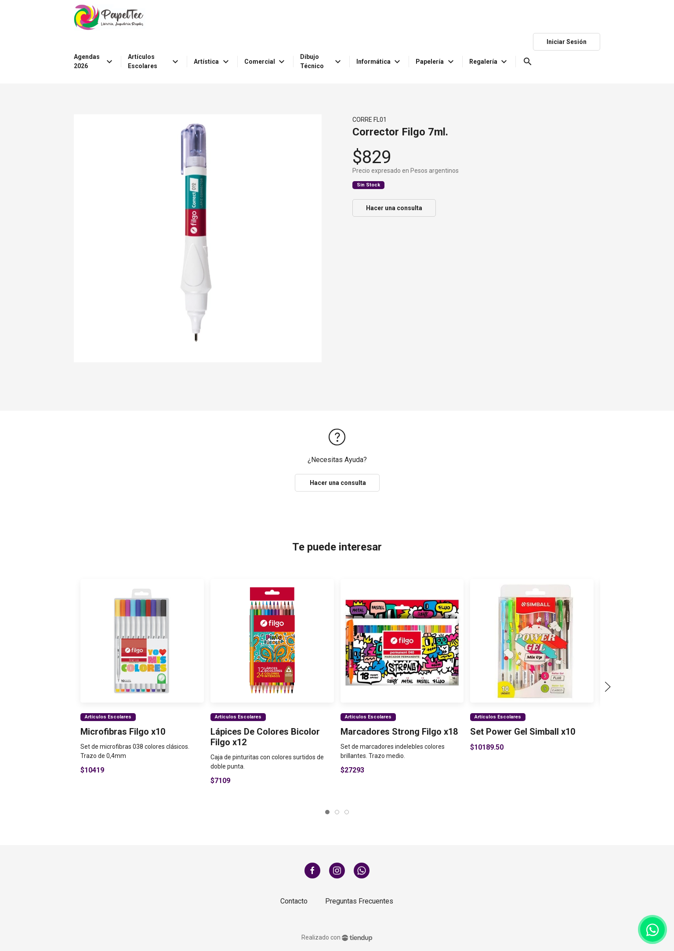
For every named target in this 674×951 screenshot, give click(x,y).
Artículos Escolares (108, 716)
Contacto (294, 901)
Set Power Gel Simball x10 (522, 731)
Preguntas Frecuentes (359, 901)
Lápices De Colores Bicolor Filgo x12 (265, 736)
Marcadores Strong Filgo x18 (398, 731)
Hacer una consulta (394, 207)
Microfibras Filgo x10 (122, 731)
